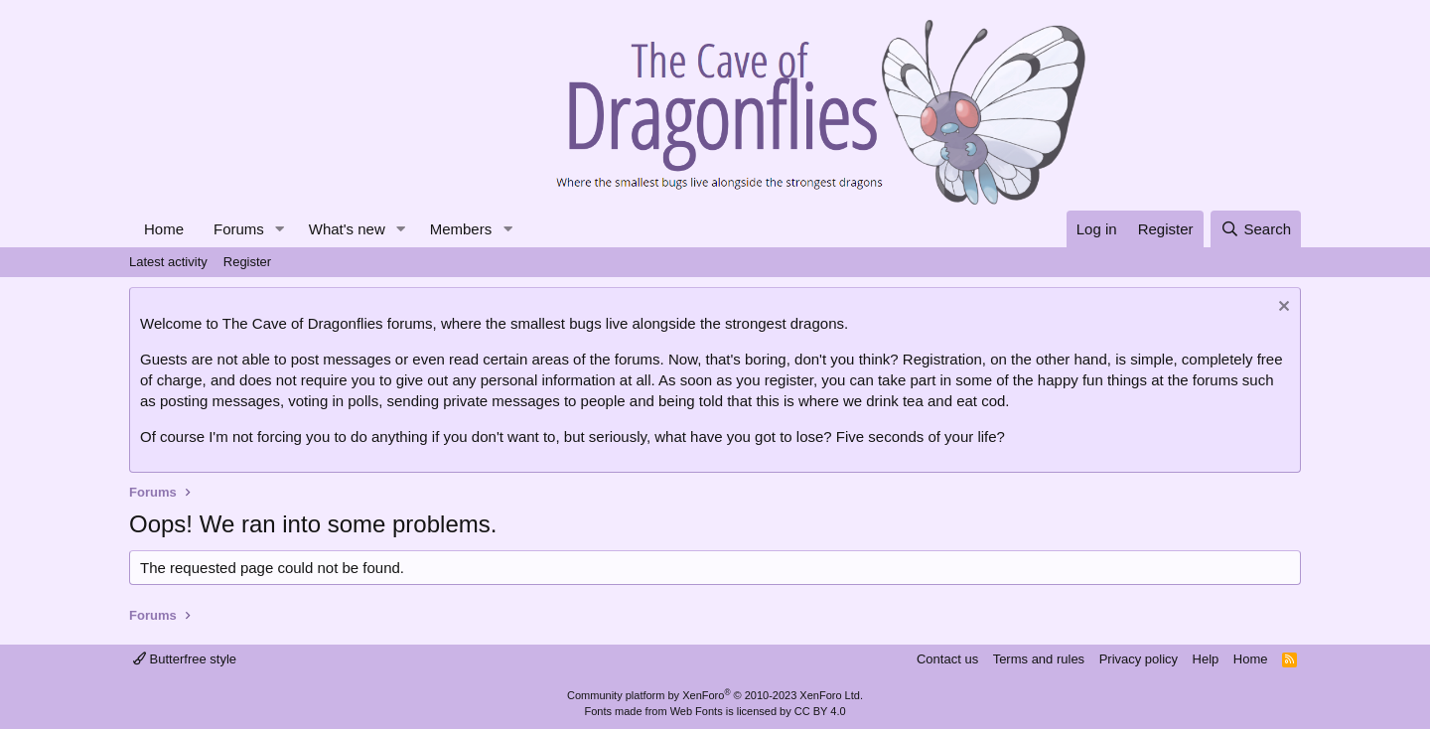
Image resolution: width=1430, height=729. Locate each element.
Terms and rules (1038, 659)
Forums (239, 228)
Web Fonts (696, 711)
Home (164, 228)
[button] (280, 229)
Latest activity (168, 261)
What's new (347, 228)
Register (247, 261)
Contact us (947, 659)
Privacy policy (1138, 659)
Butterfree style (184, 659)
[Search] (1256, 229)
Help (1206, 659)
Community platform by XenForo (715, 695)
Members (461, 228)
